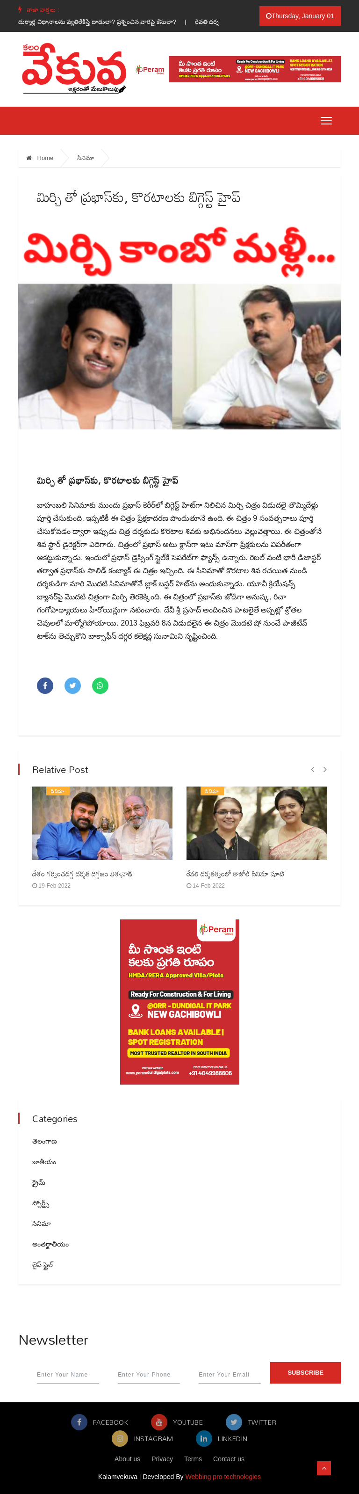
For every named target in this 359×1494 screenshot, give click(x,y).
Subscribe (305, 1372)
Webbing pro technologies (223, 1476)
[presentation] (312, 769)
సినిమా (85, 157)
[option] (109, 22)
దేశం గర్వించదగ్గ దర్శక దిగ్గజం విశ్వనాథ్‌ (82, 874)
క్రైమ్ (38, 1182)
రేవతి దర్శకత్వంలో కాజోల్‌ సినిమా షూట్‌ (236, 874)
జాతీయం (44, 1162)
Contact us (228, 1459)
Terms (193, 1459)
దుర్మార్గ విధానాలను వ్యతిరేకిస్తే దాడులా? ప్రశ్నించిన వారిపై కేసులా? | (109, 21)
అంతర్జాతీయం (50, 1244)
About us (127, 1459)
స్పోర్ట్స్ (40, 1203)
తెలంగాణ (44, 1141)
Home (39, 157)
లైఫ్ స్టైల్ (42, 1264)
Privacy (162, 1459)
